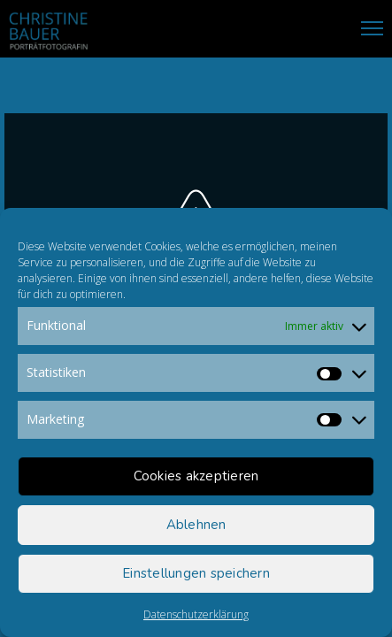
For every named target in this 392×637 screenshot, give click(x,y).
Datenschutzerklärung (196, 614)
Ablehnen (196, 524)
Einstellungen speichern (196, 573)
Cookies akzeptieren (196, 476)
